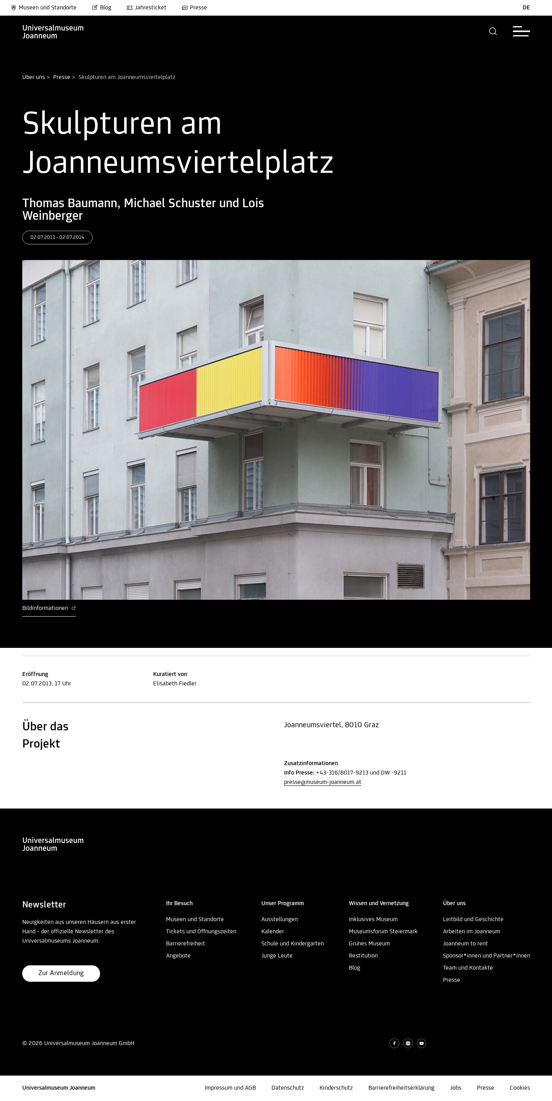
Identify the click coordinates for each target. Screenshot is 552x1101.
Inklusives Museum (373, 919)
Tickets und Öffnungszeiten (201, 932)
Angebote (178, 956)
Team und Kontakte (468, 968)
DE (526, 8)
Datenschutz (288, 1088)
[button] (493, 31)
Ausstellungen (279, 919)
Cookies (520, 1088)
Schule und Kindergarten (292, 944)
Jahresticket (146, 8)
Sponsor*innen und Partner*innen (486, 956)
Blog (101, 8)
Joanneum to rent (465, 944)
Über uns (33, 77)
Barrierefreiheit (185, 944)
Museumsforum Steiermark (383, 932)
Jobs (455, 1088)
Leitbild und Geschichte (473, 919)
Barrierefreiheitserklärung (401, 1088)
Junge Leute (277, 956)
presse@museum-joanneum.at (322, 782)
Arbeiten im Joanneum (471, 932)
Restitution (363, 956)
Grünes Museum (369, 944)
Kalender (272, 932)
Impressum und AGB (230, 1088)
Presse (194, 8)
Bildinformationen (49, 608)
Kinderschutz (336, 1088)
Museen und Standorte (44, 8)
